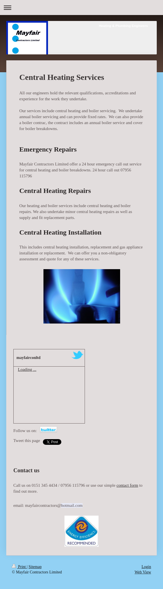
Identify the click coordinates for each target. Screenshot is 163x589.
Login (146, 567)
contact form (127, 485)
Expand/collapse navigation (81, 7)
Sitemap (35, 567)
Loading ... (27, 369)
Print (19, 567)
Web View (143, 572)
